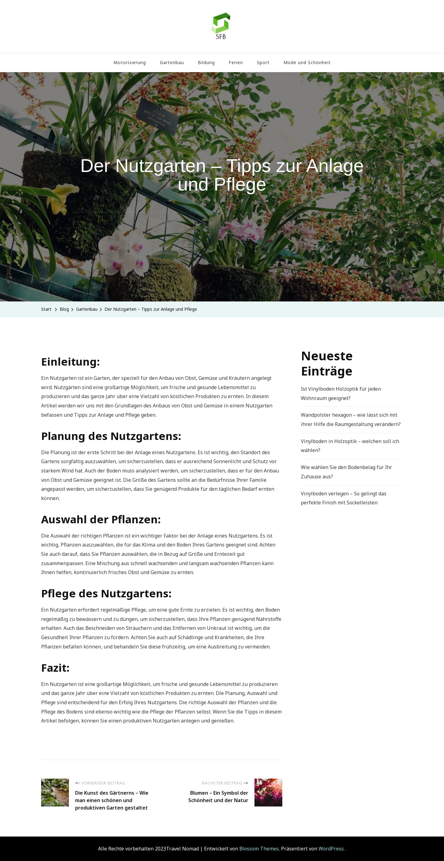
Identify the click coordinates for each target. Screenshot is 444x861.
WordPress (331, 848)
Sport (263, 62)
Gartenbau (172, 62)
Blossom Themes (259, 848)
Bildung (206, 62)
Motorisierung (129, 62)
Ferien (236, 62)
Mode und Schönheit (307, 62)
